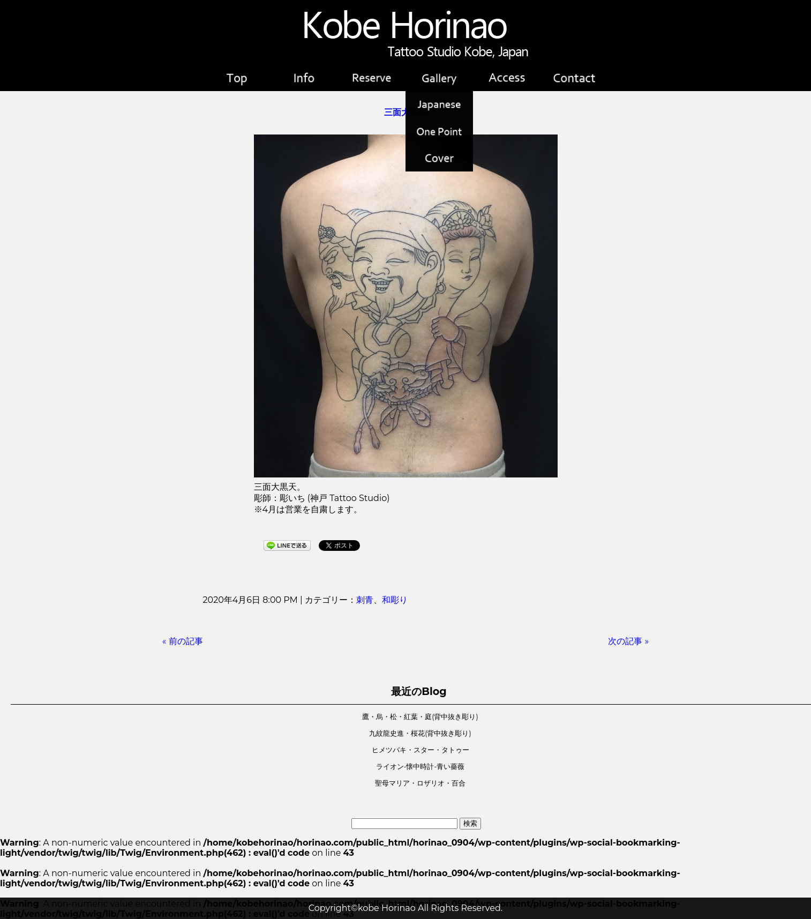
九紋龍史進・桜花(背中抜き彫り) (420, 733)
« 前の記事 (182, 641)
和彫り (395, 600)
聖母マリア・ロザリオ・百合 (420, 783)
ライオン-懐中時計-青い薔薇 (420, 767)
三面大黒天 (405, 112)
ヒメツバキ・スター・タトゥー (420, 750)
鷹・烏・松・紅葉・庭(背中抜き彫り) (420, 717)
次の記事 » (628, 641)
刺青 (364, 600)
